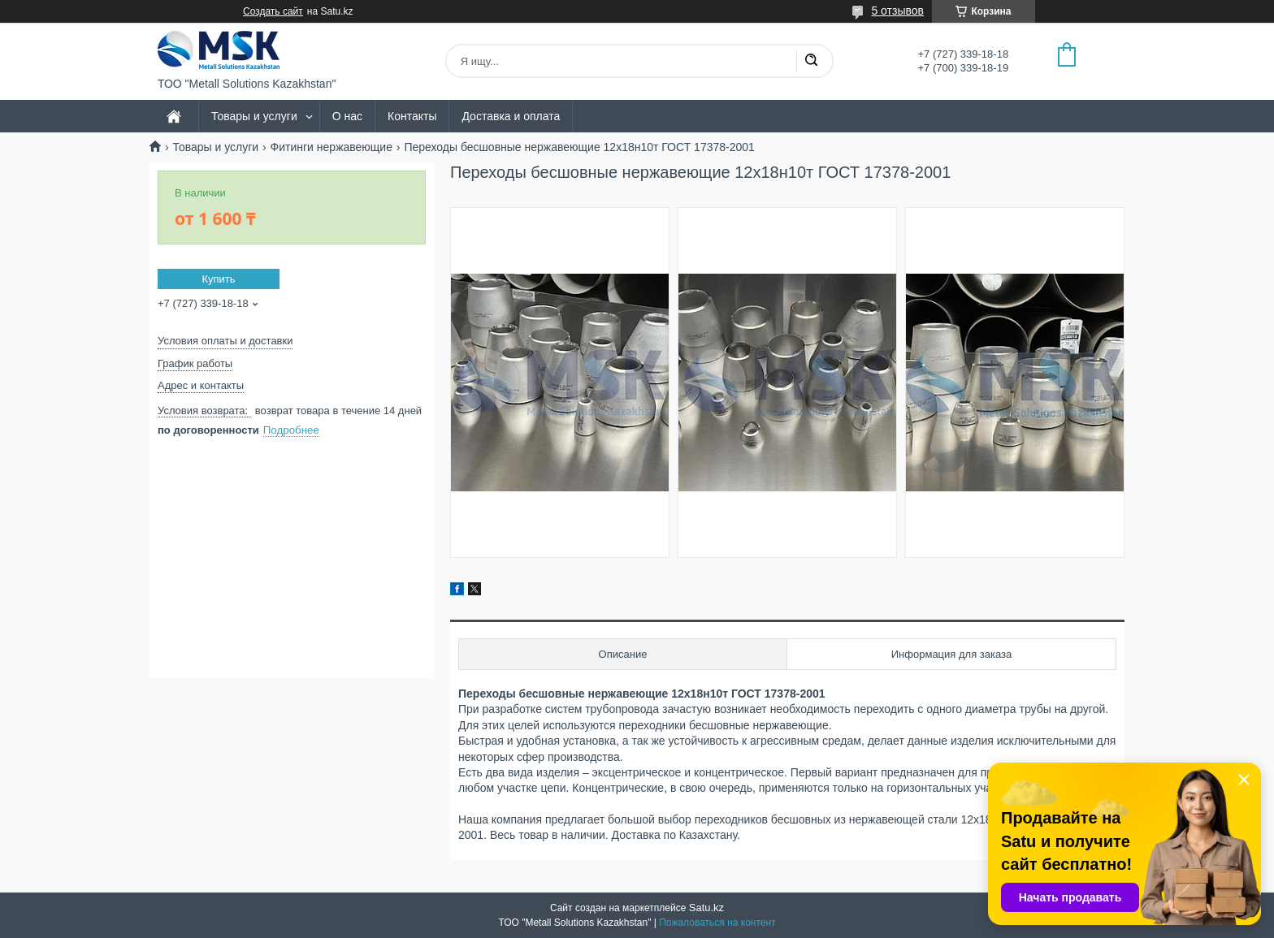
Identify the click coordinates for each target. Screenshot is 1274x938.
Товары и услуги (254, 116)
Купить (218, 279)
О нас (347, 116)
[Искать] (811, 61)
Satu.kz (706, 907)
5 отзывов (897, 10)
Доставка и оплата (511, 116)
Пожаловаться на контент (717, 922)
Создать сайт (273, 11)
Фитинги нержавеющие (331, 146)
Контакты (412, 116)
